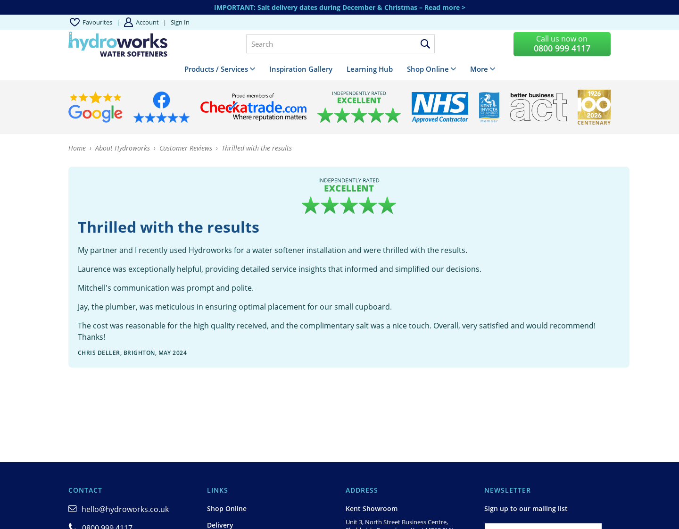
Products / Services (216, 69)
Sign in (180, 22)
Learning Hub (370, 69)
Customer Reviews (185, 147)
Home (77, 147)
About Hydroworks (122, 147)
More (479, 69)
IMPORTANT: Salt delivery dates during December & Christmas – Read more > (339, 7)
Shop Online (428, 69)
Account (147, 22)
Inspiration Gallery (300, 69)
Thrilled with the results (257, 147)
